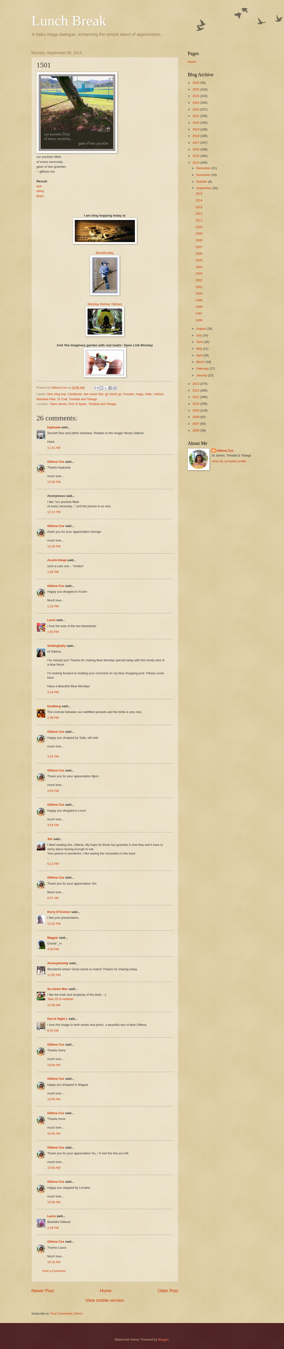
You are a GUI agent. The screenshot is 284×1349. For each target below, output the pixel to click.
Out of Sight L (57, 1019)
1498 (199, 306)
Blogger (163, 1339)
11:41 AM (53, 448)
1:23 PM (53, 606)
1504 (199, 267)
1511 (199, 220)
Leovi (51, 620)
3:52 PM (53, 756)
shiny (40, 191)
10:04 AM (53, 1065)
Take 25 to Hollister (60, 999)
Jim (50, 839)
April (199, 355)
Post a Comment (54, 1271)
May (199, 348)
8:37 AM (53, 898)
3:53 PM (53, 791)
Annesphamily (58, 963)
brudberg (54, 706)
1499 (199, 300)
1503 (199, 273)
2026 (196, 82)
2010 (196, 403)
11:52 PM (54, 975)
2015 (196, 156)
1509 (199, 233)
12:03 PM (54, 482)
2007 (196, 423)
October (202, 181)
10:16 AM (53, 1262)
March (201, 362)
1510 (199, 227)
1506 (199, 253)
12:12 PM (54, 512)
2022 (196, 109)
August (201, 328)
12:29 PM (54, 546)
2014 (196, 162)
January (202, 375)
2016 (196, 149)
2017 (196, 142)
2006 (196, 430)
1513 (199, 207)
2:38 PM (53, 717)
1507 (199, 247)
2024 (196, 96)
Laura (51, 1216)
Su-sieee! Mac (57, 989)
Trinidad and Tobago (83, 399)
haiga (140, 394)
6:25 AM (53, 1030)
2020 (196, 122)
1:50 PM (53, 632)
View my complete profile (229, 461)
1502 (199, 280)
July (199, 335)
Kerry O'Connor (58, 912)
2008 (196, 417)
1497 (199, 313)
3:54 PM (53, 825)
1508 (199, 240)
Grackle (128, 394)
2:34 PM (53, 692)
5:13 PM (53, 864)
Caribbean (75, 394)
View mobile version (105, 1300)
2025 (196, 89)
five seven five (93, 394)
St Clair (62, 399)
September (204, 188)
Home (105, 1290)
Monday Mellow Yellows (105, 304)
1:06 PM (53, 572)
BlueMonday (105, 253)
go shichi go (113, 394)
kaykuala (53, 427)
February (202, 368)
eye (39, 186)
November (203, 175)
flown (40, 196)
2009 (196, 410)
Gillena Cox (55, 461)
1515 (199, 193)
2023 (196, 102)
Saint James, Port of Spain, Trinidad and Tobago (83, 404)
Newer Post (43, 1290)
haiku (148, 394)
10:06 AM (53, 1202)
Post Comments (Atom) (66, 1313)
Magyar (52, 937)
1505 (199, 260)
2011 (196, 397)
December (203, 168)
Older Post (168, 1290)
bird (49, 394)
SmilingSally (56, 646)
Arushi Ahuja (57, 560)
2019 (196, 129)
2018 (196, 136)
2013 (196, 383)
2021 (196, 116)
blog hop (60, 394)
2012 (196, 390)
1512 (199, 213)
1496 (199, 320)
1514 (199, 200)
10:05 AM (53, 1133)
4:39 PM (53, 949)
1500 (199, 293)
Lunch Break (69, 21)
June (200, 342)
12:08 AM (53, 1005)
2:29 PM (53, 1228)
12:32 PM (54, 923)
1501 (199, 287)
